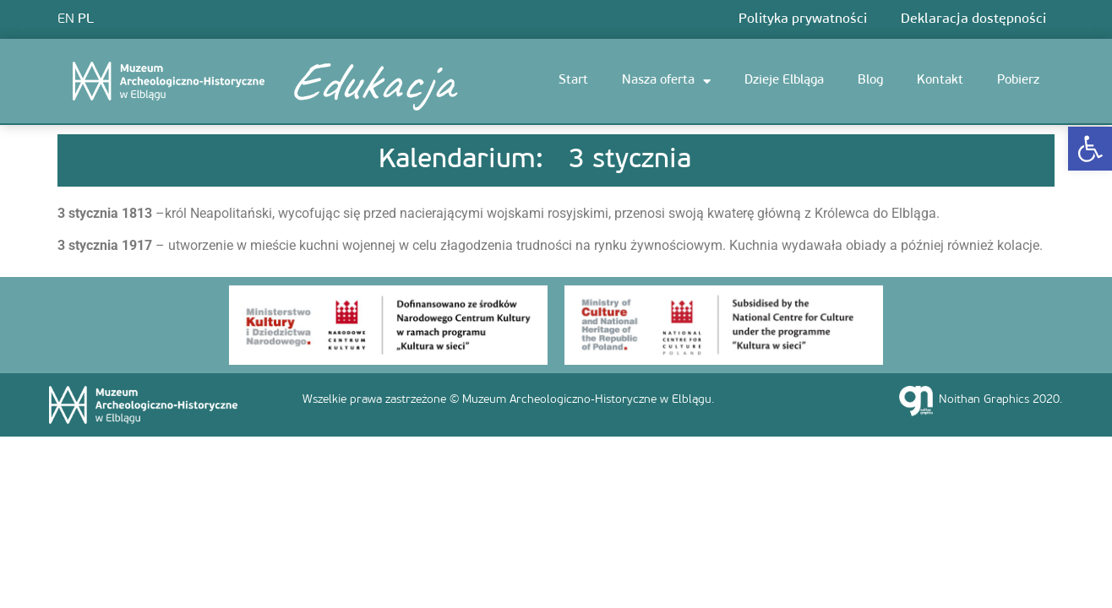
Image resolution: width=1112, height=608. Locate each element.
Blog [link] (870, 80)
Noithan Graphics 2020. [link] (1000, 400)
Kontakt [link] (940, 80)
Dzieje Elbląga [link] (784, 80)
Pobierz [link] (1018, 80)
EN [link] (65, 19)
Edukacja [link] (370, 81)
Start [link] (573, 80)
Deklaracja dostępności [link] (973, 19)
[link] (1090, 149)
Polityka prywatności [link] (803, 19)
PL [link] (86, 19)
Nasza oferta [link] (666, 81)
